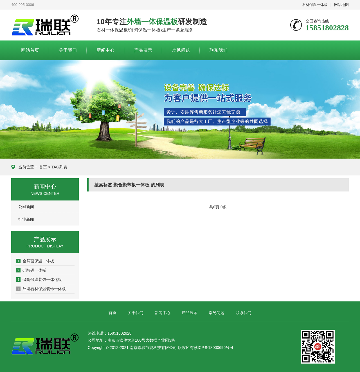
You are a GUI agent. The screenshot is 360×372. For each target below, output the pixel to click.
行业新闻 (26, 219)
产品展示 (143, 50)
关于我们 (68, 50)
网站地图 (341, 5)
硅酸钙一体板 (31, 270)
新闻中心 (105, 50)
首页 (43, 167)
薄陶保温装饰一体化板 (39, 279)
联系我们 (219, 50)
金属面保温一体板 (35, 261)
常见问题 (181, 50)
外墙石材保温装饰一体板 (41, 289)
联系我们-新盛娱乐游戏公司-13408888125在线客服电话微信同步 (45, 25)
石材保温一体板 (315, 5)
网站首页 (30, 50)
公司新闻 (26, 206)
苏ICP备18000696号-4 (213, 347)
